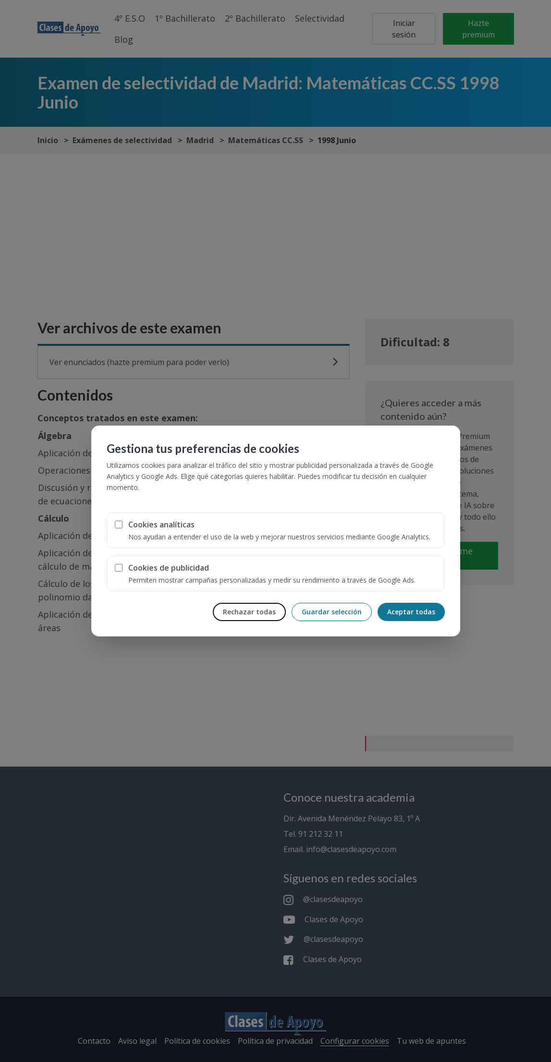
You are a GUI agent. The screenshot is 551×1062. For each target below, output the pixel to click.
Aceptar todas (411, 611)
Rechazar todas (249, 611)
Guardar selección (332, 611)
